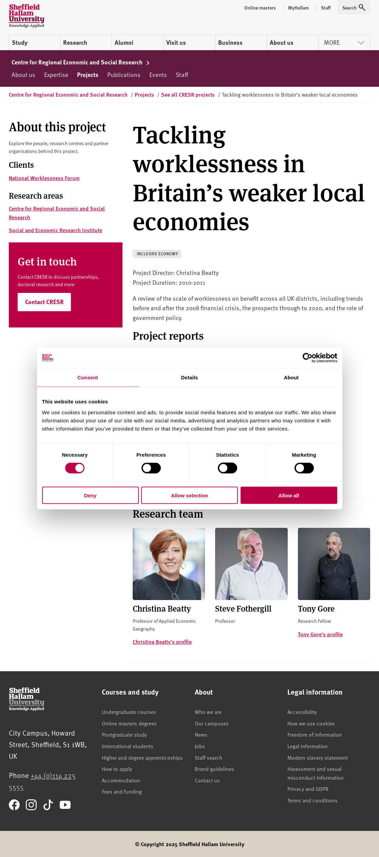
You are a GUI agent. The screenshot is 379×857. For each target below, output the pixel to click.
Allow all (289, 495)
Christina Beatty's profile (162, 641)
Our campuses (212, 723)
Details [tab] (189, 377)
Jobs (200, 746)
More (344, 42)
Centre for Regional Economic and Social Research (81, 62)
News (201, 734)
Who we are (208, 711)
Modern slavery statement (317, 757)
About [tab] (291, 377)
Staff (182, 74)
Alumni (124, 42)
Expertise (56, 74)
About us (281, 42)
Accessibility (302, 711)
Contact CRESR (44, 301)
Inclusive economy (157, 254)
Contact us (207, 780)
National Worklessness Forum (44, 178)
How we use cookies (311, 723)
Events (158, 74)
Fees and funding (122, 791)
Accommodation (121, 780)
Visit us (176, 42)
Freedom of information (314, 734)
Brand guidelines (214, 768)
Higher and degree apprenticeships (142, 757)
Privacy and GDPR (307, 788)
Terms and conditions (312, 800)
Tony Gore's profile (320, 634)
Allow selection (189, 495)
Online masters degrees (129, 723)
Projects (87, 74)
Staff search (208, 757)
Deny (90, 495)
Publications (123, 74)
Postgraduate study (124, 734)
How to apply (117, 768)
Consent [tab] (87, 377)
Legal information (307, 746)
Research (75, 42)
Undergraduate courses (129, 711)
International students (127, 746)
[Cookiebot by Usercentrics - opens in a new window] (307, 358)
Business (230, 42)
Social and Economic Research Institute (55, 230)
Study (19, 42)
